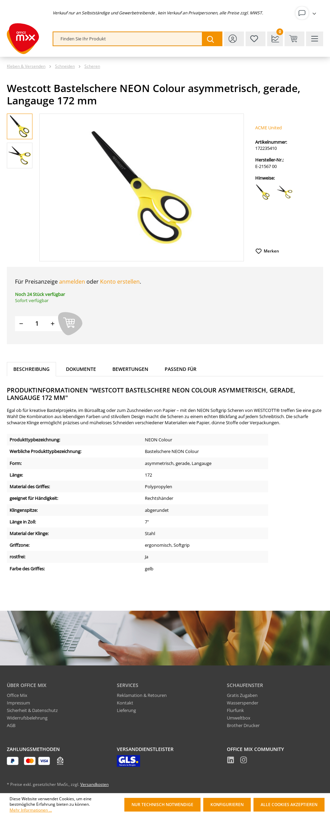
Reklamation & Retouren (142, 695)
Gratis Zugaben (242, 695)
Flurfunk (235, 710)
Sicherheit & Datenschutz (32, 710)
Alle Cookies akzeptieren (289, 804)
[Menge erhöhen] (52, 323)
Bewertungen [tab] (130, 369)
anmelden (72, 281)
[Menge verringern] (21, 323)
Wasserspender (242, 703)
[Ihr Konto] (307, 13)
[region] (125, 187)
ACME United (268, 128)
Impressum (18, 703)
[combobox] (127, 39)
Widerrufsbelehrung (27, 718)
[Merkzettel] (255, 38)
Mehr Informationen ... (31, 810)
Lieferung (126, 710)
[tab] (31, 369)
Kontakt (125, 703)
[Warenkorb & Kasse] (294, 38)
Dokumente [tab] (81, 369)
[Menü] (314, 38)
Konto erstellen (120, 281)
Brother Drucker (243, 725)
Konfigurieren (227, 804)
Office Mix (17, 695)
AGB (11, 725)
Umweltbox (238, 718)
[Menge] (37, 323)
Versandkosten (94, 784)
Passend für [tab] (180, 369)
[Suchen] (212, 39)
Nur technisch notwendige (162, 804)
